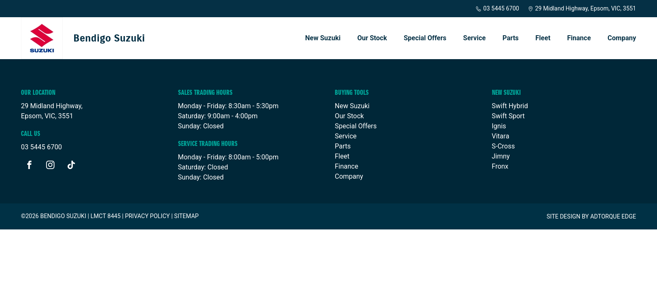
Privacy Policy (147, 216)
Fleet (543, 38)
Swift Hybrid (510, 106)
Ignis (499, 126)
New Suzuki (322, 38)
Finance (579, 38)
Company (622, 38)
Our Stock (372, 38)
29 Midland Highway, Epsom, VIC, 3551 (582, 8)
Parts (510, 38)
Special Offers (425, 38)
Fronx (500, 166)
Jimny (501, 156)
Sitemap (186, 216)
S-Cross (503, 146)
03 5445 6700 (497, 8)
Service (474, 38)
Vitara (501, 136)
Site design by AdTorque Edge (591, 216)
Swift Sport (508, 116)
